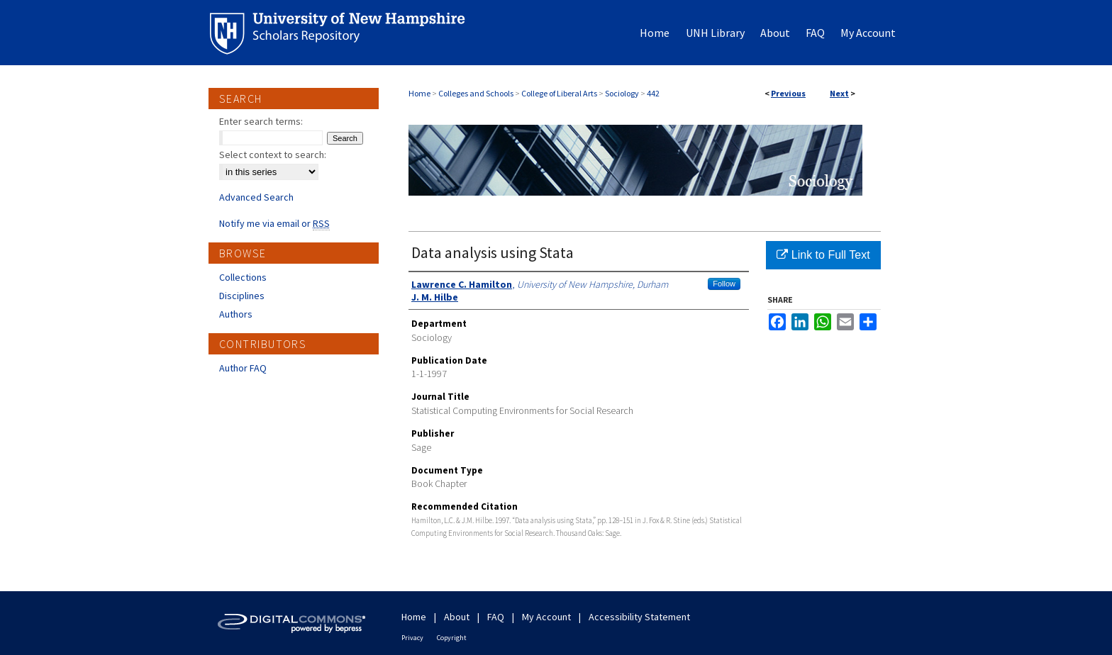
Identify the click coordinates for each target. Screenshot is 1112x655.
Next (839, 93)
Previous (788, 93)
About (456, 616)
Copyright (452, 637)
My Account (546, 616)
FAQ (495, 616)
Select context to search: (272, 154)
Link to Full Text (823, 255)
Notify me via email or (274, 223)
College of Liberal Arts (559, 93)
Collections (243, 277)
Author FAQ (243, 368)
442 (653, 93)
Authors (235, 314)
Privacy (412, 637)
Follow (724, 283)
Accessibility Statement (639, 616)
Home (419, 93)
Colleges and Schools (475, 93)
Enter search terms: (261, 121)
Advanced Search (256, 197)
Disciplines (242, 295)
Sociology (622, 93)
